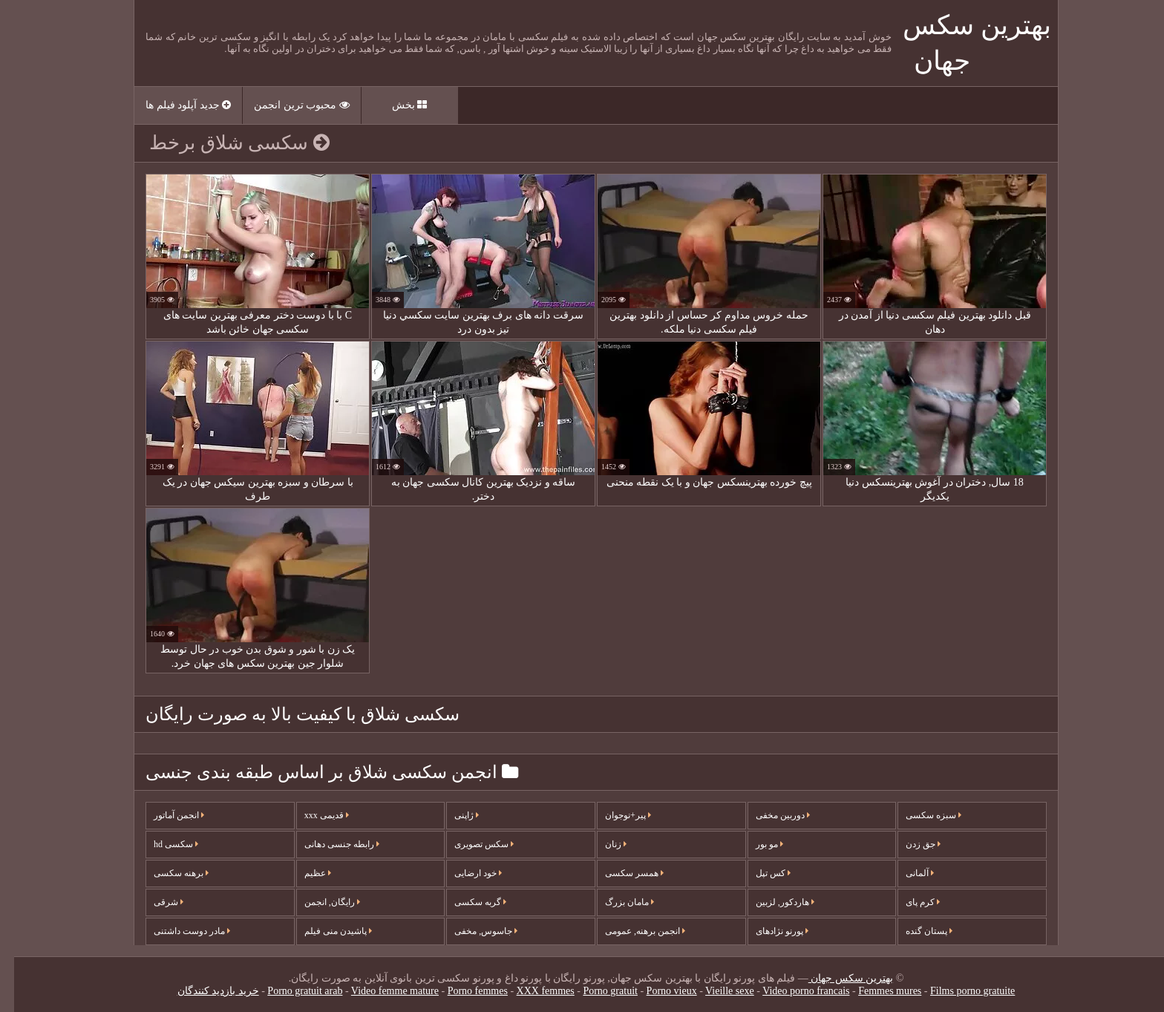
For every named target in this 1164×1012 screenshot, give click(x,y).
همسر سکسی (620, 873)
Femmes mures (875, 990)
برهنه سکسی (167, 873)
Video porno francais (791, 990)
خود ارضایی (464, 873)
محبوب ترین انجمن (288, 105)
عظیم (303, 873)
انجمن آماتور (165, 815)
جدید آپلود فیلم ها (174, 105)
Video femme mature (381, 990)
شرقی (154, 902)
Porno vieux (657, 990)
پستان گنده (915, 931)
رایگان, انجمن (318, 902)
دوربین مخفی (769, 815)
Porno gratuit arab (290, 990)
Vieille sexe (715, 990)
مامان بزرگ (615, 902)
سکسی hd (162, 844)
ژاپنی (452, 815)
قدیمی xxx (312, 815)
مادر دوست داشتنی (178, 931)
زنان (601, 844)
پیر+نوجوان (614, 815)
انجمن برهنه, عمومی (631, 931)
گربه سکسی (466, 902)
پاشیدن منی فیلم (324, 931)
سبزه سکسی (919, 815)
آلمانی (906, 873)
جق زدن (909, 844)
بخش (395, 105)
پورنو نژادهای (768, 931)
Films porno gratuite (958, 990)
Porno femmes (464, 990)
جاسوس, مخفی (471, 931)
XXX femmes (531, 990)
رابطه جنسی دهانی (327, 844)
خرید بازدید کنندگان (204, 990)
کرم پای (909, 902)
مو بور (755, 844)
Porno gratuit (596, 990)
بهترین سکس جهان (837, 978)
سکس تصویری (470, 844)
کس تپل (759, 873)
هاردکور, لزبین (771, 902)
